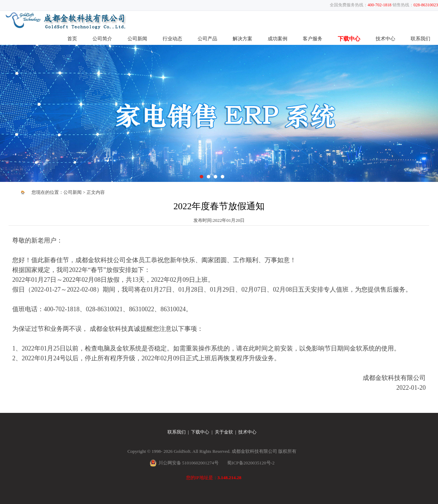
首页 (72, 38)
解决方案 (242, 38)
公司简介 (102, 38)
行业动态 (172, 38)
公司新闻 (137, 38)
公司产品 (207, 38)
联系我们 (420, 38)
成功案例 (277, 38)
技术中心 (385, 38)
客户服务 (312, 38)
